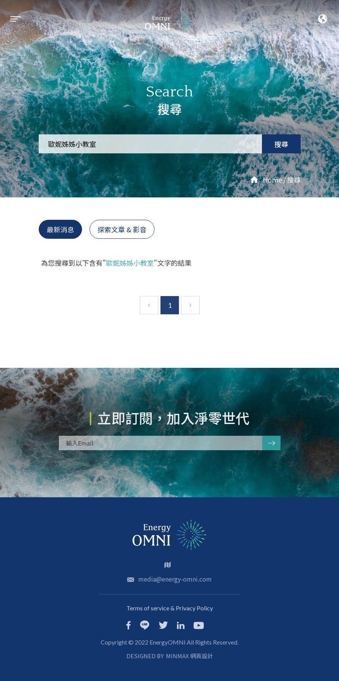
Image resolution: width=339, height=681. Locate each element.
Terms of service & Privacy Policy (169, 608)
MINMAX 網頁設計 (189, 656)
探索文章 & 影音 (122, 229)
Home (266, 179)
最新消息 (60, 229)
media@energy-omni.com (175, 578)
